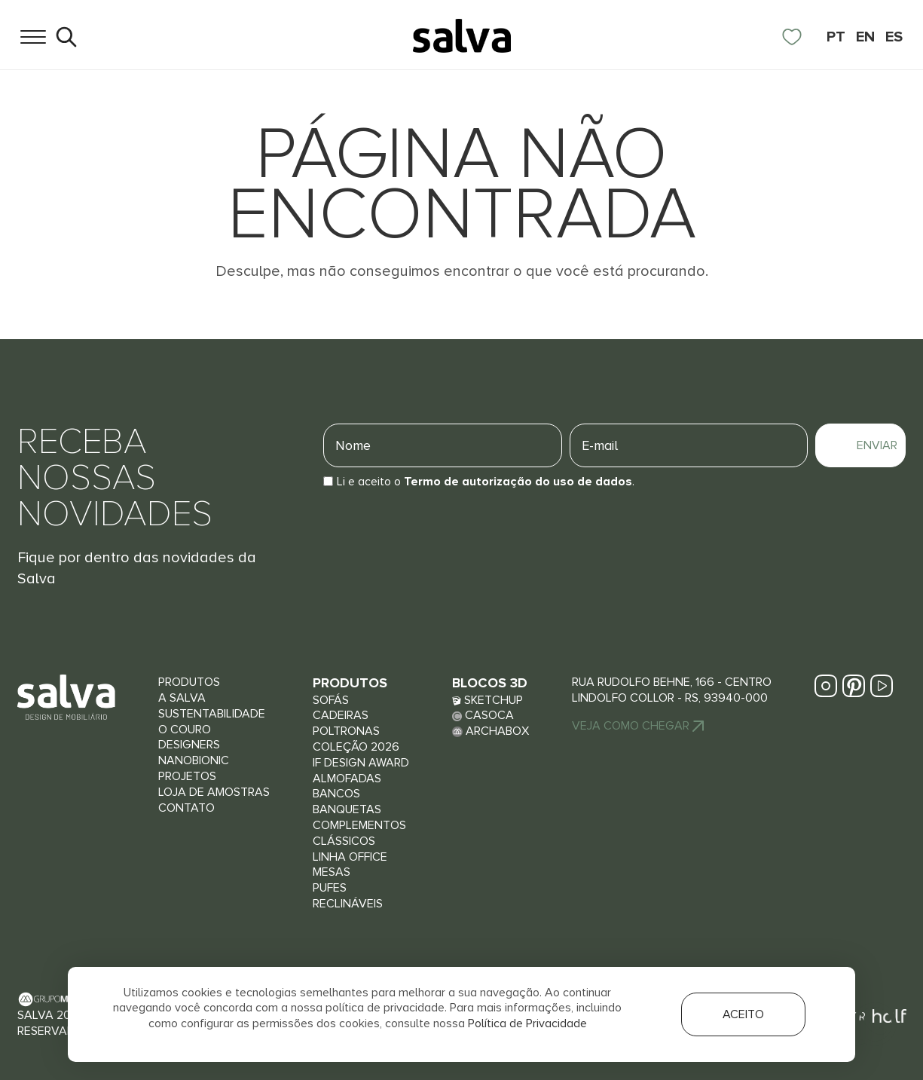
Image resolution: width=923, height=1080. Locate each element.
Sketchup (487, 700)
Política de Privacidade (527, 1023)
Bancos (336, 793)
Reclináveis (348, 903)
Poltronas (346, 731)
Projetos (187, 776)
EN (865, 37)
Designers (189, 744)
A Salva (182, 697)
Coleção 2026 (356, 746)
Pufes (330, 887)
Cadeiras (340, 715)
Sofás (331, 700)
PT (836, 37)
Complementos (359, 825)
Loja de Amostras (214, 792)
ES (894, 37)
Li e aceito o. (485, 481)
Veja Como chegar (638, 725)
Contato (186, 807)
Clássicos (344, 841)
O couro (184, 729)
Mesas (331, 872)
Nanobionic (193, 760)
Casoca (483, 715)
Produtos (189, 682)
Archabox (490, 731)
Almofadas (347, 778)
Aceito (743, 1014)
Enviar (877, 445)
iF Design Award (361, 762)
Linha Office (350, 856)
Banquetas (347, 809)
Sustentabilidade (211, 713)
